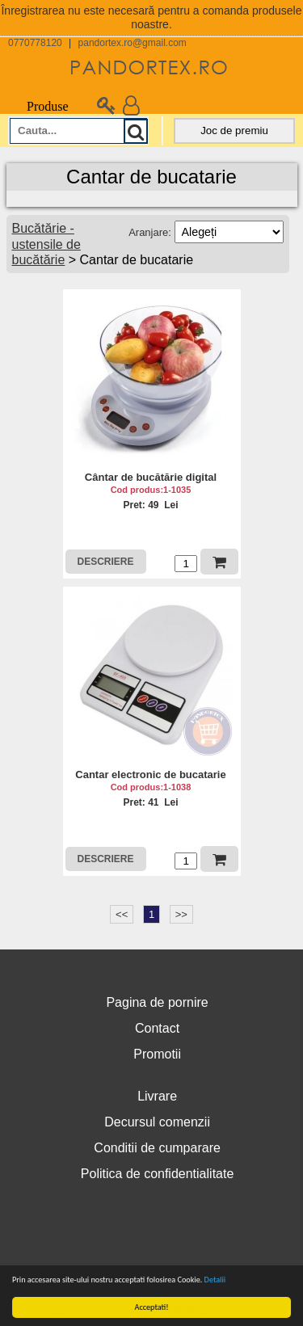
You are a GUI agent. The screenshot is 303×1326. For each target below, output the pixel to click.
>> (181, 914)
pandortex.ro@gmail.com (132, 42)
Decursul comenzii (157, 1122)
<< (122, 914)
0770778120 (35, 42)
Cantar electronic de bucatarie (150, 774)
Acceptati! (152, 1307)
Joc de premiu (234, 130)
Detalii (214, 1279)
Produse (38, 106)
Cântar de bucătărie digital (151, 477)
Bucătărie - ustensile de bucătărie (46, 243)
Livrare (157, 1096)
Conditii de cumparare (157, 1148)
